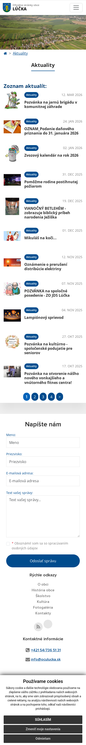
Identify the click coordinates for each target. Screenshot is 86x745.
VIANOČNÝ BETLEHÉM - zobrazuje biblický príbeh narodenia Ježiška (47, 213)
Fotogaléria (43, 607)
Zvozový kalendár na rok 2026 (51, 155)
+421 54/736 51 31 (46, 650)
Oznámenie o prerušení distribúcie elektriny (45, 266)
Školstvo (43, 596)
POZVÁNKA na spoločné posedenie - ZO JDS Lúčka (47, 293)
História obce (43, 590)
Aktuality (20, 53)
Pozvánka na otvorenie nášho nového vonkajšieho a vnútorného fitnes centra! (51, 378)
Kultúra (43, 602)
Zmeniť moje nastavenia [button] (43, 729)
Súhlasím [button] (43, 719)
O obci (43, 584)
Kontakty (43, 613)
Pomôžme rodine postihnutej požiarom (51, 184)
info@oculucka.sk (46, 659)
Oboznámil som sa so (40, 545)
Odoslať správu (43, 560)
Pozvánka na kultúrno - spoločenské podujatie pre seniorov (48, 348)
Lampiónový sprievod (44, 317)
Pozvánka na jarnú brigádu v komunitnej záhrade (50, 104)
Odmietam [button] (43, 738)
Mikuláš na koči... (40, 237)
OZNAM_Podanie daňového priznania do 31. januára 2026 (51, 131)
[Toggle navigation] (76, 7)
